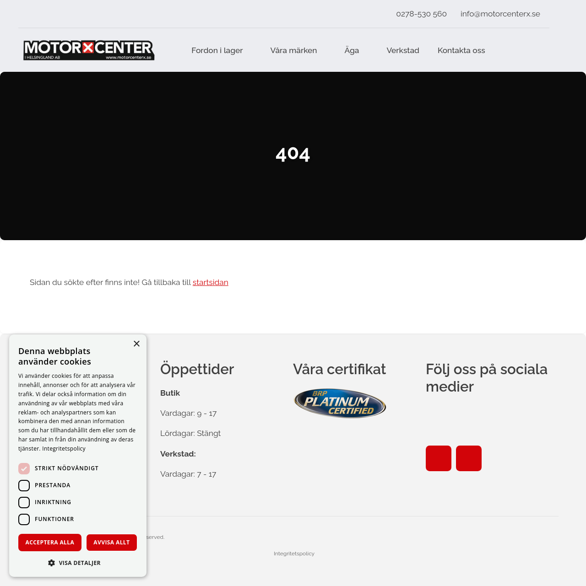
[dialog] (77, 455)
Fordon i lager (217, 50)
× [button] (136, 344)
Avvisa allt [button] (111, 542)
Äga (352, 50)
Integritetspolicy (294, 553)
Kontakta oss (461, 50)
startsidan (210, 282)
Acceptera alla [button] (50, 542)
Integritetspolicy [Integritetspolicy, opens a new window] (64, 448)
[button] (77, 562)
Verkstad (402, 50)
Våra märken (294, 50)
